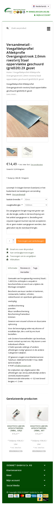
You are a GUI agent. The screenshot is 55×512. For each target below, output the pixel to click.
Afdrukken (13, 259)
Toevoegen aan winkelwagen (31, 241)
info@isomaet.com (22, 365)
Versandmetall (18, 194)
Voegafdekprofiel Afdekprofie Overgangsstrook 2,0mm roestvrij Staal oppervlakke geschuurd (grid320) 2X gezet (25, 75)
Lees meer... (11, 94)
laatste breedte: (14, 199)
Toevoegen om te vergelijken (21, 256)
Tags (35, 268)
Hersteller (24, 272)
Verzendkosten (37, 164)
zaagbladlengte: (14, 205)
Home (9, 72)
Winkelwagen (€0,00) (37, 11)
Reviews (25, 268)
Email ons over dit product (19, 249)
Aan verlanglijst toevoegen (20, 252)
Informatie (12, 268)
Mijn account (42, 15)
